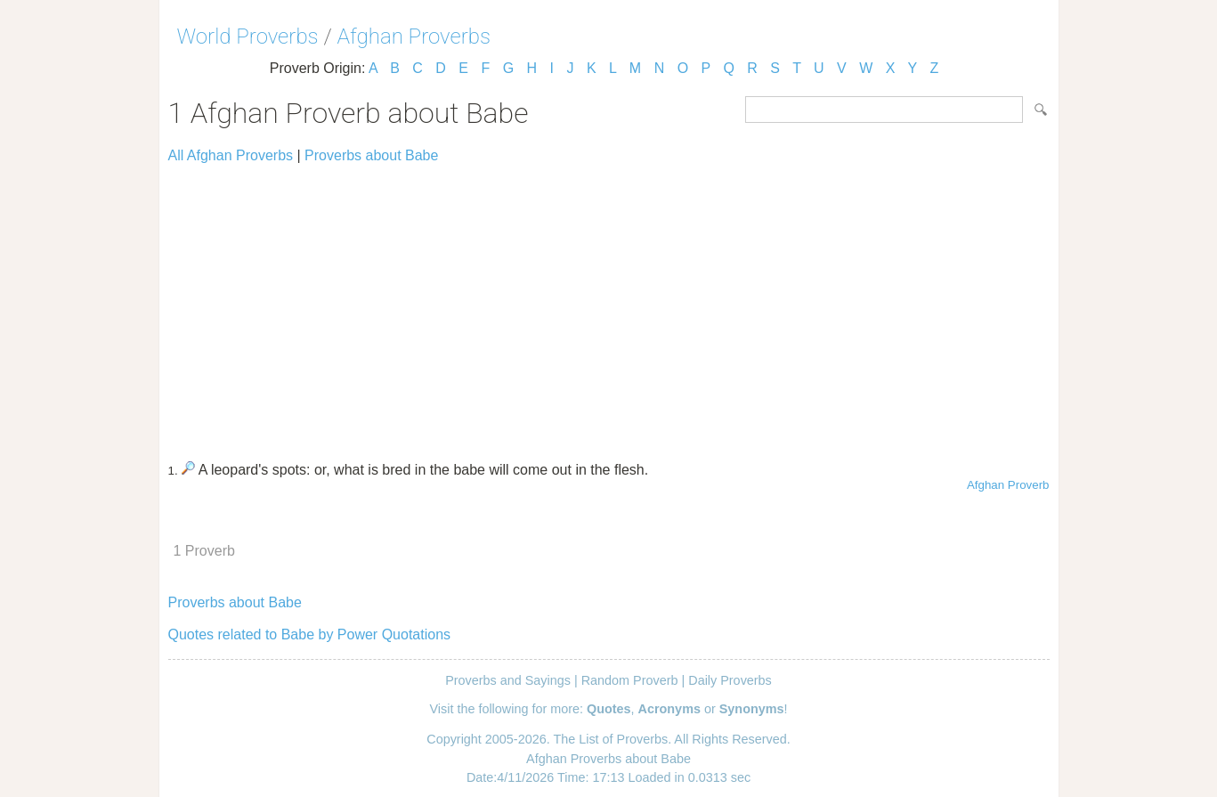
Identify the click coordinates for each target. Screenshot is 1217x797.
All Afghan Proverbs (231, 155)
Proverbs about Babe (371, 155)
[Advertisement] (609, 304)
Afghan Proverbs (414, 36)
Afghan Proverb (1008, 485)
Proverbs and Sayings (508, 680)
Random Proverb (629, 680)
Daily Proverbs (730, 680)
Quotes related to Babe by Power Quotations (309, 634)
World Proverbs (248, 36)
